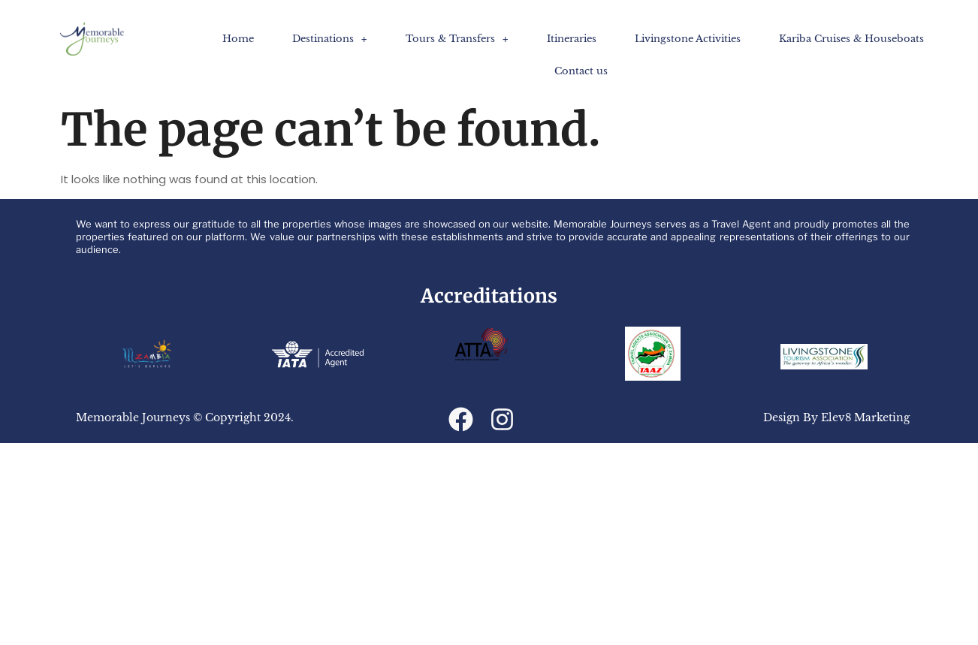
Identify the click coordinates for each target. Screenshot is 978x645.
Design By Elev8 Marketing (836, 417)
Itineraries (571, 38)
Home (238, 38)
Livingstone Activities (688, 38)
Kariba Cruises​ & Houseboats (851, 38)
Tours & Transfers (457, 38)
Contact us (581, 71)
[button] (330, 39)
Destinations (329, 38)
